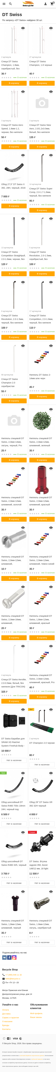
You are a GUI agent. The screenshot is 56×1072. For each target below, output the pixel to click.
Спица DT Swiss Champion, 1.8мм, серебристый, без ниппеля (10, 66)
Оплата (5, 1010)
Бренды (5, 1025)
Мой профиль (36, 1013)
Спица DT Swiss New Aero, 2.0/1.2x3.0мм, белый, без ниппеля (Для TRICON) (40, 130)
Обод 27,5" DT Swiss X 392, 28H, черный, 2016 (13, 186)
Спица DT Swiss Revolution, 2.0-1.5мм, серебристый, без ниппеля (40, 257)
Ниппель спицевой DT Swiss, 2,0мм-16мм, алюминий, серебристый (12, 621)
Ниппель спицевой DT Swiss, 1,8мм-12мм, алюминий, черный (12, 924)
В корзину (14, 83)
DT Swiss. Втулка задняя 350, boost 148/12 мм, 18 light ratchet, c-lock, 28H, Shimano (39, 868)
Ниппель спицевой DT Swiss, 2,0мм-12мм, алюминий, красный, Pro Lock (42, 680)
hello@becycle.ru (12, 979)
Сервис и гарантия (10, 1017)
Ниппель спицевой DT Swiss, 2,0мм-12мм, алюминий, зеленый (40, 442)
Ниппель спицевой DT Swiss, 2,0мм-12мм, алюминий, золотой (12, 501)
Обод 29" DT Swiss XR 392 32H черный (40, 804)
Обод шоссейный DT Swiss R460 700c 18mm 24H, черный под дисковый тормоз (13, 807)
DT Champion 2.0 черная (42, 743)
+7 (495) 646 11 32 (13, 975)
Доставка (6, 1014)
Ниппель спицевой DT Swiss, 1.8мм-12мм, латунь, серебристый (40, 924)
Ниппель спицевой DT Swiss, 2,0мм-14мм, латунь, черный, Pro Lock (12, 443)
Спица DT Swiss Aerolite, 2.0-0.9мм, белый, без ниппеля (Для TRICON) (14, 683)
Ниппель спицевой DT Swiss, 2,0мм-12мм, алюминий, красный (40, 501)
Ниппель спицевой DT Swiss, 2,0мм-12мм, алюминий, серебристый (12, 562)
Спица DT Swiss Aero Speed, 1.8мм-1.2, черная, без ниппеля (12, 128)
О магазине (7, 1021)
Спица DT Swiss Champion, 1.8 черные (40, 63)
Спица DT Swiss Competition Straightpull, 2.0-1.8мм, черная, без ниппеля (13, 257)
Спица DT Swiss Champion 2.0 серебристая (9, 382)
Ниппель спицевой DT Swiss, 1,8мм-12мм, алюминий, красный (40, 619)
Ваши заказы (36, 1017)
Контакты (6, 1029)
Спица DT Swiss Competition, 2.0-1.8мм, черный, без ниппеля (41, 319)
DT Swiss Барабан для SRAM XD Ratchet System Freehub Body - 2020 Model (13, 744)
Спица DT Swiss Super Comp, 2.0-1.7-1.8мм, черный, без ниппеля (40, 192)
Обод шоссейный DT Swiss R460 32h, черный (13, 863)
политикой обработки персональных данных (32, 1055)
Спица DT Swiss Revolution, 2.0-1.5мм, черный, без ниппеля (12, 319)
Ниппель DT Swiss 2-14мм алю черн (40, 376)
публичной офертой (37, 1059)
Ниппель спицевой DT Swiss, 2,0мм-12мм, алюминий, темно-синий (41, 560)
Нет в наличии (14, 760)
